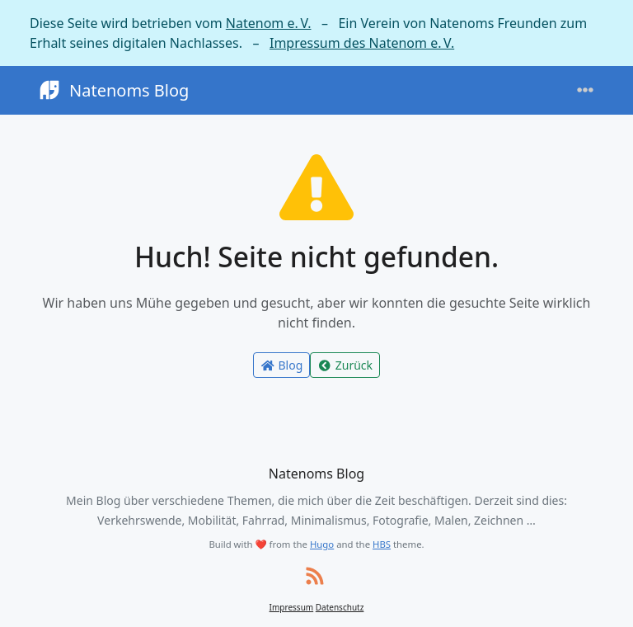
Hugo (322, 544)
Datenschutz (340, 607)
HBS (382, 544)
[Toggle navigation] (585, 90)
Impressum (292, 607)
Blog (281, 365)
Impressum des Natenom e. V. (362, 43)
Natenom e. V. (269, 23)
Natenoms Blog (112, 90)
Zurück (345, 365)
